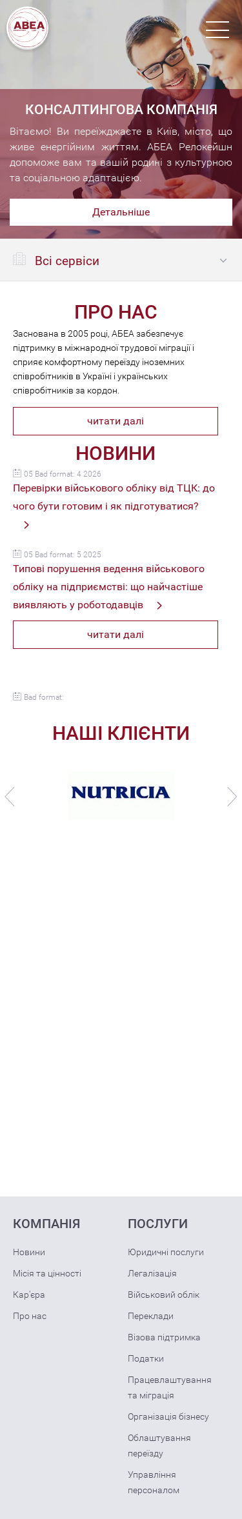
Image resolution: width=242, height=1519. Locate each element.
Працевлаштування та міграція (170, 1387)
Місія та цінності (47, 1273)
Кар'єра (29, 1294)
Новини (29, 1252)
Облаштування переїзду (159, 1445)
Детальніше (121, 212)
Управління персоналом (153, 1482)
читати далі (115, 421)
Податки (146, 1358)
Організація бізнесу (168, 1416)
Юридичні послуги (166, 1252)
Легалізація (152, 1273)
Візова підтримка (164, 1337)
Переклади (151, 1316)
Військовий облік (163, 1294)
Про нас (29, 1316)
